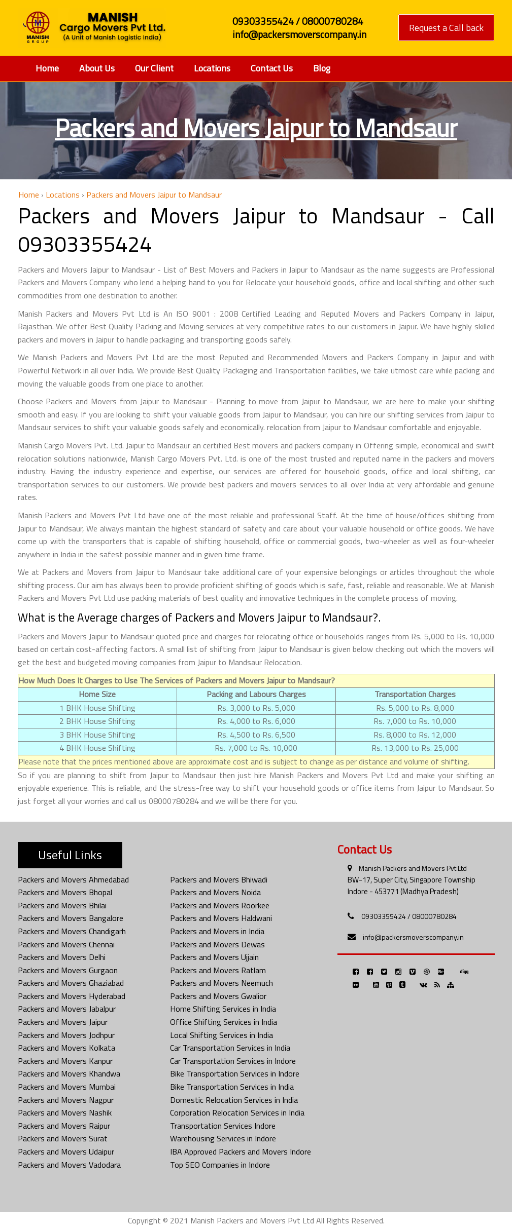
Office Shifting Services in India (223, 1022)
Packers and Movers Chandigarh (72, 931)
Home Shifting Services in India (223, 1009)
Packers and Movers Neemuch (221, 983)
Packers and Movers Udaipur (66, 1151)
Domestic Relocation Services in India (234, 1100)
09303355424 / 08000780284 (409, 916)
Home (47, 68)
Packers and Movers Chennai (66, 944)
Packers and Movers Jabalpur (67, 1009)
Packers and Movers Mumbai (67, 1087)
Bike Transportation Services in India (232, 1087)
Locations (212, 68)
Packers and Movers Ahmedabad (73, 879)
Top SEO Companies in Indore (220, 1165)
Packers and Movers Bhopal (65, 892)
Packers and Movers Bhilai (62, 905)
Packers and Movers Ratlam (218, 970)
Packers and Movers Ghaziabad (71, 983)
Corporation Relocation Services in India (237, 1112)
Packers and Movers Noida (215, 892)
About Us (97, 68)
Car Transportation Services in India (230, 1048)
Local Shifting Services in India (221, 1035)
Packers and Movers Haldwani (221, 918)
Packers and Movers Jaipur (63, 1022)
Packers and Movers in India (217, 931)
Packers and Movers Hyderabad (71, 996)
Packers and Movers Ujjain (214, 957)
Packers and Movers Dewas (217, 944)
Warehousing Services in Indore (223, 1138)
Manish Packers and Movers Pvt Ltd (413, 868)
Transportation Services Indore (223, 1126)
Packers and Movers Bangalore (70, 918)
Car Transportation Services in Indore (233, 1061)
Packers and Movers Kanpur (65, 1061)
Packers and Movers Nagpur (66, 1100)
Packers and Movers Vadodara (69, 1165)
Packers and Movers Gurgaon (68, 970)
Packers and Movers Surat (63, 1138)
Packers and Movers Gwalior (218, 996)
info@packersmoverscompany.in (413, 937)
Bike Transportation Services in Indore (234, 1073)
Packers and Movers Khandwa (69, 1073)
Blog (321, 68)
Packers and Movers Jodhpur (66, 1035)
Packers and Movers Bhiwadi (218, 879)
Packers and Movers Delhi (62, 957)
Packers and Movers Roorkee (219, 905)
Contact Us (272, 68)
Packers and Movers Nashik (65, 1112)
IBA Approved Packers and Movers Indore (240, 1151)
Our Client (154, 68)
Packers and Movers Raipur (64, 1126)
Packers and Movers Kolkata (66, 1048)
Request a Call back (446, 27)
